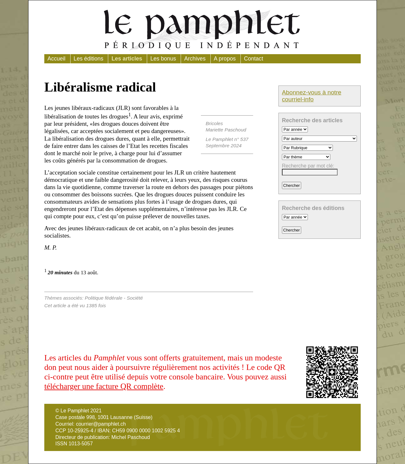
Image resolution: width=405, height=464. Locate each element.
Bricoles (214, 123)
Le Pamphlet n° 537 (227, 139)
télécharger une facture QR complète (103, 386)
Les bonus (163, 58)
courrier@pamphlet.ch (101, 424)
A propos (225, 58)
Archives (194, 58)
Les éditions (88, 58)
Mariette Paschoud (226, 129)
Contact (253, 58)
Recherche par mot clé (307, 165)
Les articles (126, 58)
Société (135, 298)
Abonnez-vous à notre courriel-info (311, 96)
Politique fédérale (103, 298)
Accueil (56, 58)
